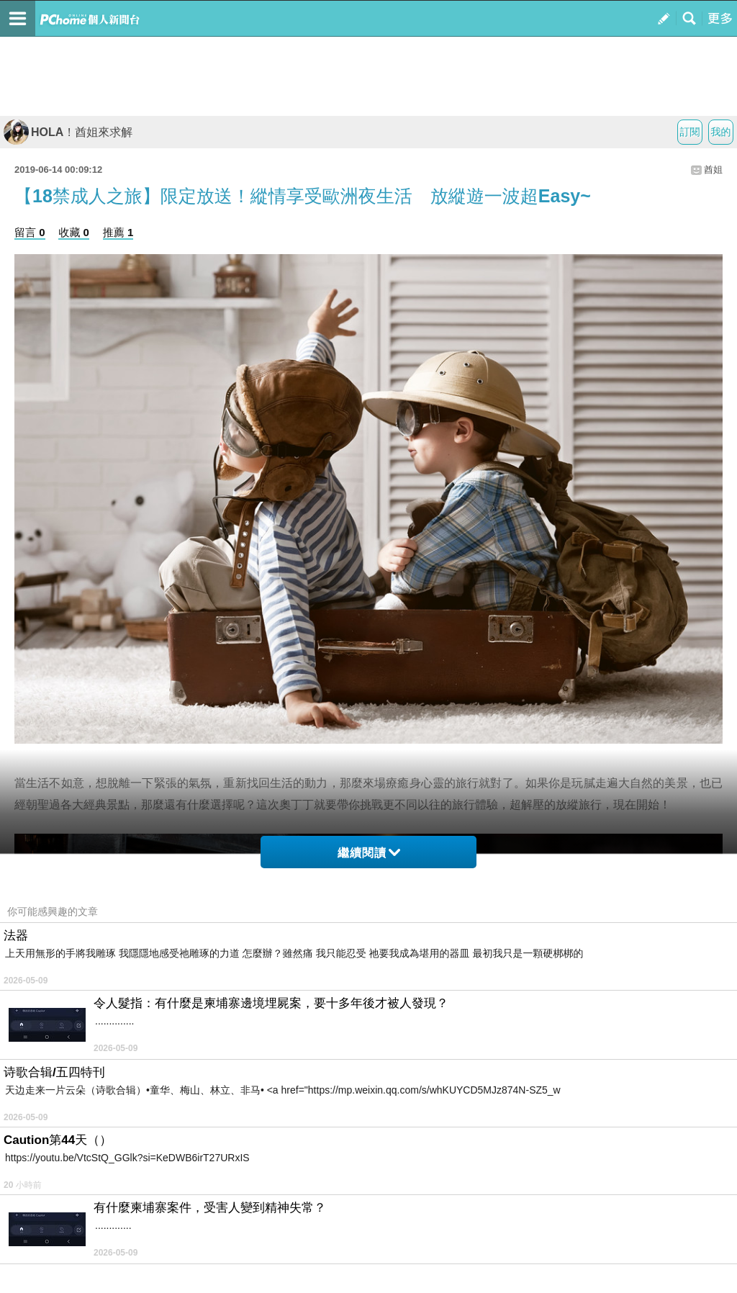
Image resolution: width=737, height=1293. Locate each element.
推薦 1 (118, 232)
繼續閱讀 (369, 852)
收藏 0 (73, 232)
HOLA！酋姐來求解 (68, 132)
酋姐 (713, 169)
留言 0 (29, 232)
